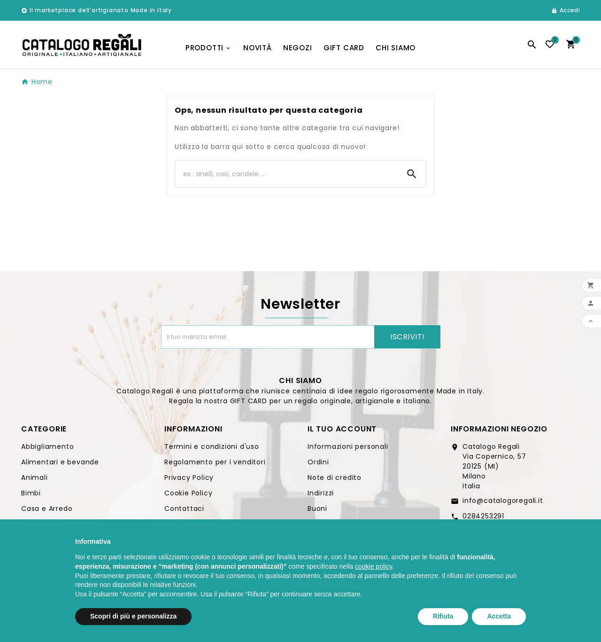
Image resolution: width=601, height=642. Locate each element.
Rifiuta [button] (443, 616)
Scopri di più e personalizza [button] (133, 616)
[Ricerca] (287, 174)
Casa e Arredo (46, 508)
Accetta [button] (499, 616)
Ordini (318, 462)
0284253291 (483, 516)
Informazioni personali (348, 446)
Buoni (317, 508)
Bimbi (31, 493)
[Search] (412, 174)
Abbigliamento (47, 446)
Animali (34, 477)
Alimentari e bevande (60, 462)
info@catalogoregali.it (502, 500)
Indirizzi (321, 493)
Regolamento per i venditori (215, 462)
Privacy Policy (189, 477)
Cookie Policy (188, 493)
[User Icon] (565, 10)
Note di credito (335, 477)
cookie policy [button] (373, 566)
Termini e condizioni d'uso (211, 446)
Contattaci (184, 508)
